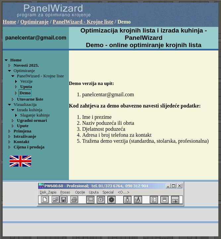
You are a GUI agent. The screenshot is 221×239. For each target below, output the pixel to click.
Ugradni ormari (32, 120)
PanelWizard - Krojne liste (83, 22)
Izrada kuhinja (29, 109)
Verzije (26, 81)
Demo (25, 92)
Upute (22, 125)
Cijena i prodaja (29, 146)
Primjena (22, 130)
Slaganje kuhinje (35, 115)
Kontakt (21, 141)
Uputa (26, 86)
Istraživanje (25, 136)
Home (9, 22)
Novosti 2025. (26, 65)
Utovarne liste (30, 99)
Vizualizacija (25, 104)
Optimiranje (34, 22)
